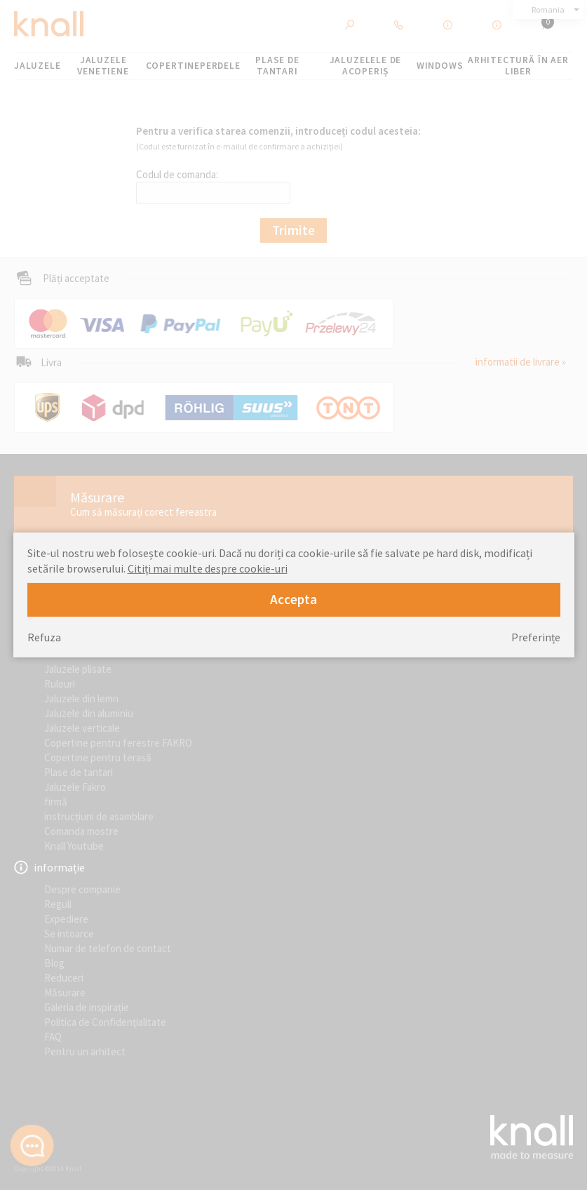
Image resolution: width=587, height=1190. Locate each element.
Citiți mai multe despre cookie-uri (208, 568)
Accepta (293, 599)
